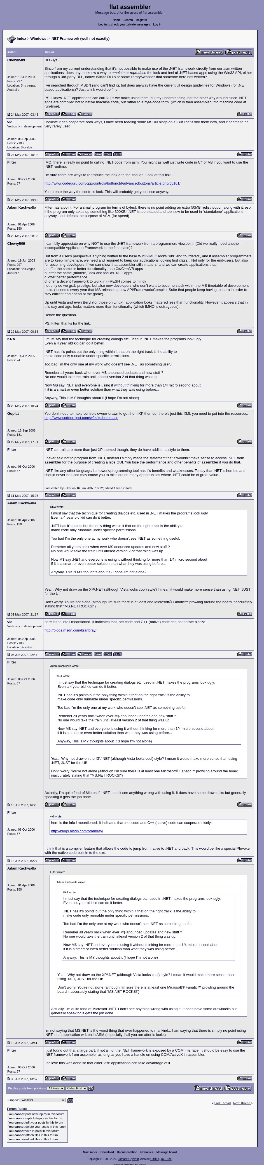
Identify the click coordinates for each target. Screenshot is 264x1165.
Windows (38, 38)
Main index (90, 1152)
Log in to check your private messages (124, 24)
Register (141, 20)
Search (128, 20)
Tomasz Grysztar (128, 1159)
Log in (157, 24)
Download (107, 1152)
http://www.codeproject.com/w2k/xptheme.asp (81, 418)
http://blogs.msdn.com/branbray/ (71, 630)
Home (117, 20)
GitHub (154, 1159)
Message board (166, 1152)
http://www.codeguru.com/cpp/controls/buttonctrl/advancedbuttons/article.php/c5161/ (113, 183)
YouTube (165, 1159)
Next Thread (242, 1103)
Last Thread (222, 1103)
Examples (146, 1152)
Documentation (127, 1152)
